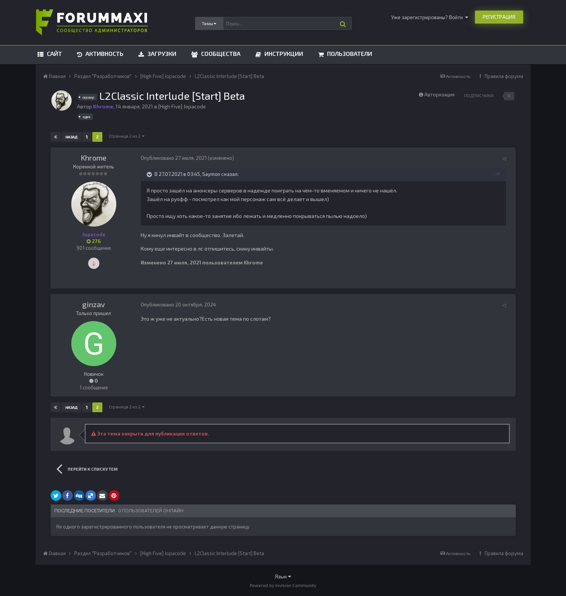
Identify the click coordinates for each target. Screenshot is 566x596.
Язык (283, 576)
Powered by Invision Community (283, 585)
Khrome (94, 157)
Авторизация (439, 95)
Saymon (211, 174)
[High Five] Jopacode (182, 106)
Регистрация (499, 17)
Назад (72, 137)
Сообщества (220, 53)
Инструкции (283, 53)
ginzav (93, 304)
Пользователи (349, 53)
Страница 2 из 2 (127, 136)
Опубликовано (174, 158)
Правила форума (504, 76)
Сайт (53, 53)
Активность (103, 53)
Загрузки (161, 53)
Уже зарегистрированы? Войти (429, 17)
